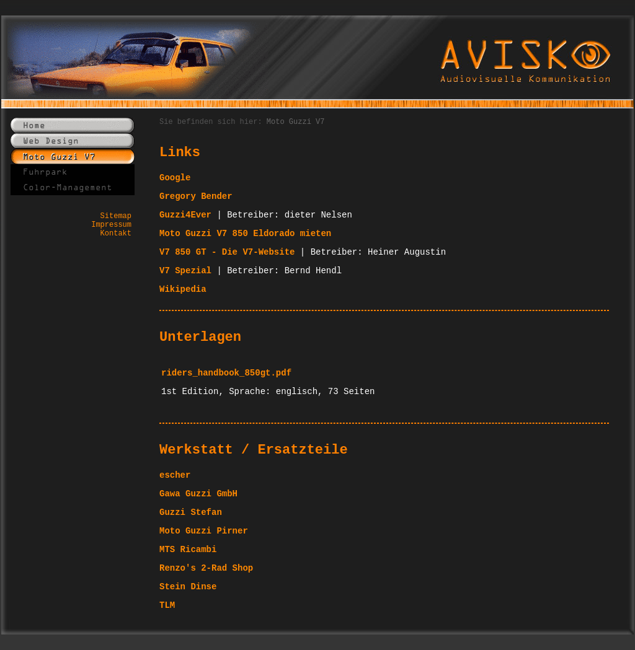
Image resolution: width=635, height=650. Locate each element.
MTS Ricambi (187, 550)
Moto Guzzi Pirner (203, 531)
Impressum (111, 225)
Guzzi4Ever (185, 215)
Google (174, 178)
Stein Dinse (187, 587)
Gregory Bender (196, 196)
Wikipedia (182, 289)
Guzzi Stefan (190, 512)
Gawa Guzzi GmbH (198, 494)
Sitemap (115, 216)
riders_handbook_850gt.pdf (226, 373)
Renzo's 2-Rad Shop (206, 568)
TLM (167, 605)
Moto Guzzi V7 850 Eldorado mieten (245, 234)
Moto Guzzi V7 (296, 122)
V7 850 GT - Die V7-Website (227, 252)
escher (174, 475)
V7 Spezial (185, 271)
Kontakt (115, 233)
